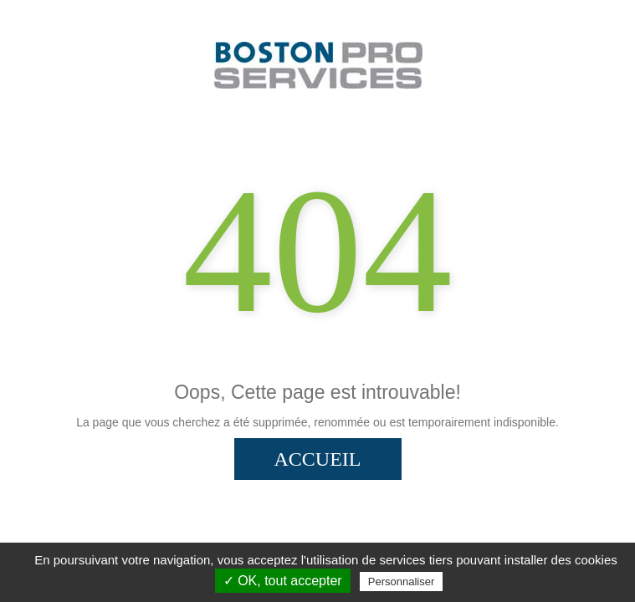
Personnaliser (401, 581)
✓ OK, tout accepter (282, 581)
